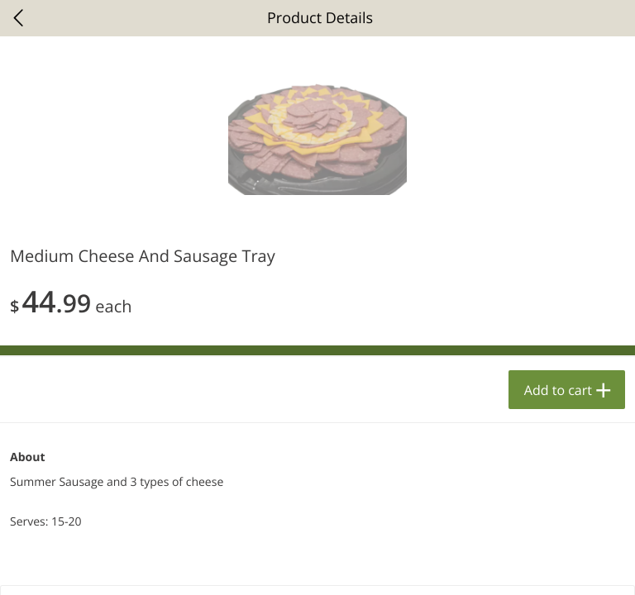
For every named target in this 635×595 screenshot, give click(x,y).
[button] (163, 375)
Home (79, 566)
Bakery (42, 209)
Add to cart (246, 536)
